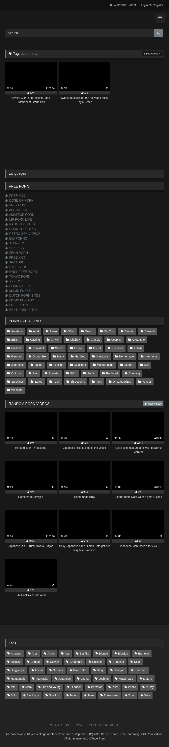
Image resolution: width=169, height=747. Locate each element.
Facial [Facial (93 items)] (38, 670)
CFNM (55, 339)
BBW (71, 331)
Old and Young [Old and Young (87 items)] (51, 687)
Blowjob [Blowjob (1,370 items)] (123, 653)
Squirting (134, 373)
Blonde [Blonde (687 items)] (103, 653)
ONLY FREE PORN (21, 271)
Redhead (112, 373)
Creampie (138, 339)
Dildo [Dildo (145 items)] (137, 661)
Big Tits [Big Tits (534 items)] (84, 653)
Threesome (77, 381)
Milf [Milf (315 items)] (13, 687)
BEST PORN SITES (21, 310)
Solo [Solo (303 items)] (13, 695)
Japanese (17, 364)
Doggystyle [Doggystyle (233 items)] (18, 670)
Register (158, 5)
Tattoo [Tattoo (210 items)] (73, 695)
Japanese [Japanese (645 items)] (64, 678)
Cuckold (16, 348)
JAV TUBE (14, 262)
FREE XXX (15, 195)
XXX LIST (14, 281)
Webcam (17, 390)
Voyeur (146, 381)
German (16, 356)
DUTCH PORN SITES (23, 295)
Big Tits (109, 331)
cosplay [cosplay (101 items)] (15, 661)
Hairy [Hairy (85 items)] (100, 670)
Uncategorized (122, 381)
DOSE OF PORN (19, 200)
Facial (97, 348)
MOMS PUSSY (18, 291)
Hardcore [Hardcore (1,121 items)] (140, 670)
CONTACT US (59, 725)
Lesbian (58, 364)
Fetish (138, 348)
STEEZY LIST (17, 267)
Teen (56, 381)
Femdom (117, 348)
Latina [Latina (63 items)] (85, 678)
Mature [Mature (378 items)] (147, 678)
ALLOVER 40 (16, 210)
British (15, 339)
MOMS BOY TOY (19, 300)
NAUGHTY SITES (20, 224)
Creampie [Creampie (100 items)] (76, 661)
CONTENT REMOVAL (104, 725)
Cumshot (38, 348)
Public (91, 373)
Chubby (75, 339)
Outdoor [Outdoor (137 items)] (76, 687)
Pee (35, 373)
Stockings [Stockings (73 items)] (33, 695)
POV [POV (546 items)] (115, 687)
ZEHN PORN (16, 252)
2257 (79, 725)
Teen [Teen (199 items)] (91, 695)
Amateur (16, 331)
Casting (35, 339)
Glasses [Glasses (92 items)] (58, 670)
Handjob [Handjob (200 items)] (119, 670)
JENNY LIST (16, 243)
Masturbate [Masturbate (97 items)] (126, 678)
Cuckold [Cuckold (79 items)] (97, 661)
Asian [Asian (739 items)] (51, 653)
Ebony (78, 348)
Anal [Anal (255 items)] (34, 653)
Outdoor (16, 373)
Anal (36, 331)
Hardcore (102, 356)
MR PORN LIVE (18, 219)
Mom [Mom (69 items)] (28, 687)
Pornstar (54, 373)
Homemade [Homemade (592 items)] (18, 678)
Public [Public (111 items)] (132, 687)
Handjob (80, 356)
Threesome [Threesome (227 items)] (111, 695)
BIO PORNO (16, 238)
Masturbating (105, 364)
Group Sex (39, 356)
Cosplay (116, 339)
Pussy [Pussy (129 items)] (150, 687)
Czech (59, 348)
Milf (146, 364)
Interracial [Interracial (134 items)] (42, 678)
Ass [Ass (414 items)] (67, 653)
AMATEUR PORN (19, 214)
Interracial (151, 356)
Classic (95, 339)
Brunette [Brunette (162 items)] (143, 653)
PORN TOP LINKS (20, 229)
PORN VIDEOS (18, 286)
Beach (89, 331)
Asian (53, 331)
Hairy (60, 356)
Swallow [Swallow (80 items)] (54, 695)
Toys (99, 381)
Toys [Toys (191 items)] (131, 695)
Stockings (17, 381)
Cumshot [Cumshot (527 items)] (118, 661)
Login (144, 5)
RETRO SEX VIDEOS (23, 233)
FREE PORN (16, 305)
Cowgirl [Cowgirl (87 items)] (55, 661)
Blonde (129, 331)
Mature (128, 364)
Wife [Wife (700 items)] (147, 695)
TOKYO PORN (17, 276)
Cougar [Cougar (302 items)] (35, 661)
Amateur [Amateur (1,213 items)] (16, 653)
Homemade (126, 356)
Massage (80, 364)
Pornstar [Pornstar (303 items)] (96, 687)
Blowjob (150, 331)
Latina (38, 364)
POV (73, 373)
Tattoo (38, 381)
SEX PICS (14, 248)
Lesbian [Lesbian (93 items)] (104, 678)
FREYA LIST (16, 205)
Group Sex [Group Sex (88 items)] (80, 670)
